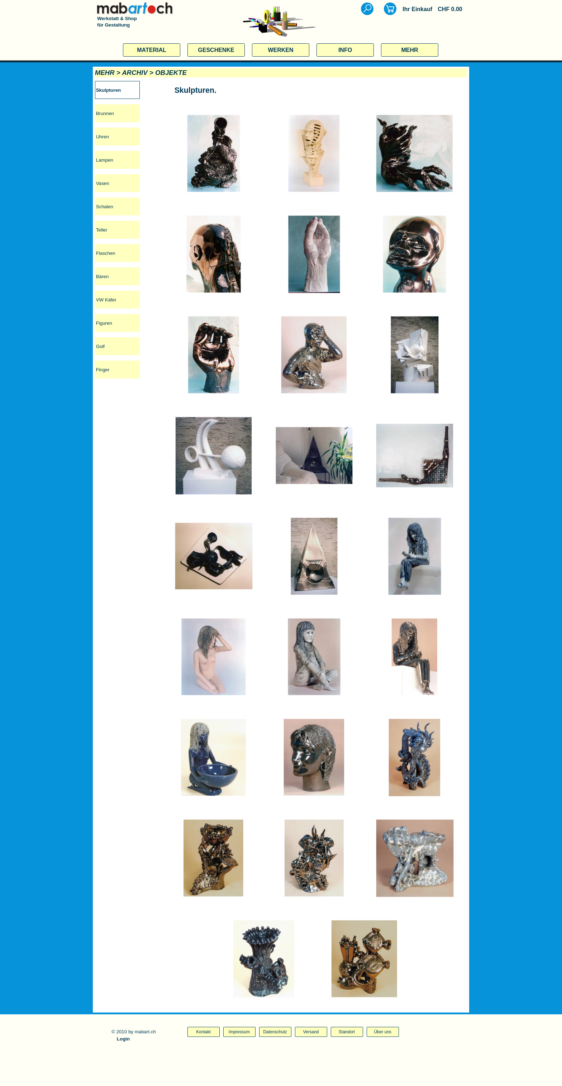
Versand (311, 1031)
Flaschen (105, 253)
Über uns (382, 1031)
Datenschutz (275, 1031)
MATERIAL (151, 50)
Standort (347, 1031)
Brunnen (105, 113)
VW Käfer (106, 300)
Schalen (104, 206)
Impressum (239, 1031)
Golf (100, 346)
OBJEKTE (171, 72)
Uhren (102, 136)
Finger (103, 369)
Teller (102, 230)
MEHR (409, 50)
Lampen (104, 160)
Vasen (102, 183)
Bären (102, 276)
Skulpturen (108, 90)
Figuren (104, 323)
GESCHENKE (216, 50)
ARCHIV (135, 72)
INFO (345, 50)
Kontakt (203, 1031)
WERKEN (280, 50)
